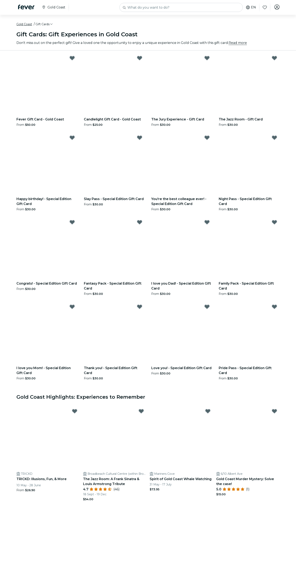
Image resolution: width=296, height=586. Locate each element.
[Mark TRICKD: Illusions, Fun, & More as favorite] (74, 412)
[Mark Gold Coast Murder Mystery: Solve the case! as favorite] (274, 412)
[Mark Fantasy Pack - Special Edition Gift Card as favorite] (139, 223)
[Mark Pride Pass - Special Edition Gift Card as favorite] (274, 307)
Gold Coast (24, 25)
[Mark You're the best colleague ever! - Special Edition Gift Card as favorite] (207, 138)
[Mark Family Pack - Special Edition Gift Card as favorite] (274, 223)
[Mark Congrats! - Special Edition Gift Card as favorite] (72, 223)
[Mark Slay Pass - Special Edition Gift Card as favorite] (139, 138)
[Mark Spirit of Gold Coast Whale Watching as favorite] (207, 412)
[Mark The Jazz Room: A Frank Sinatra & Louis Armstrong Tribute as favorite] (141, 412)
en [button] (250, 7)
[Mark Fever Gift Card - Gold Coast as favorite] (72, 59)
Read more (238, 44)
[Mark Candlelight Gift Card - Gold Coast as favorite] (139, 59)
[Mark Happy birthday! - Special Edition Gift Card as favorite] (72, 138)
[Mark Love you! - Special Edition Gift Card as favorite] (207, 307)
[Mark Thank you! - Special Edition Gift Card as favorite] (139, 307)
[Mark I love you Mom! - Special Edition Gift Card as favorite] (72, 307)
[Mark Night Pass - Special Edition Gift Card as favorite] (274, 138)
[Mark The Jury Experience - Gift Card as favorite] (207, 59)
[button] (44, 25)
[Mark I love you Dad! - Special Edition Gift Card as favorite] (207, 223)
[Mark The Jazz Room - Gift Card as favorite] (274, 59)
